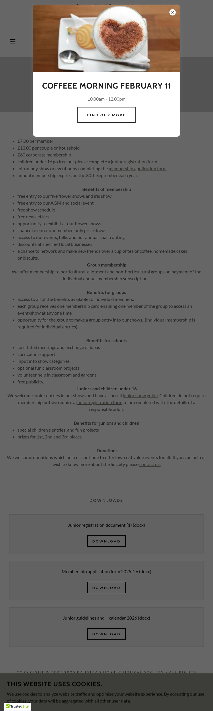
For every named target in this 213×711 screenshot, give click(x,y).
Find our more (106, 115)
